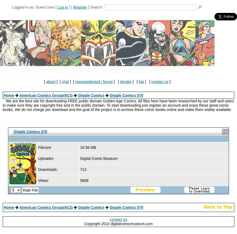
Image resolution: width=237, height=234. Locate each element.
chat (65, 82)
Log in (63, 7)
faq (141, 82)
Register (80, 7)
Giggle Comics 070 (126, 95)
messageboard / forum (94, 82)
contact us (159, 82)
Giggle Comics (91, 95)
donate (125, 82)
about (50, 82)
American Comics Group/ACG (46, 95)
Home (9, 95)
